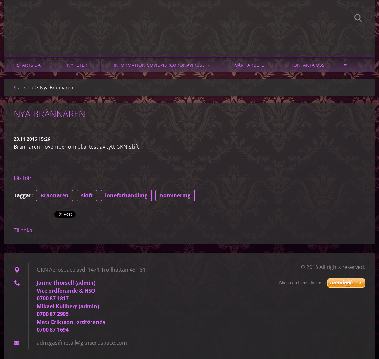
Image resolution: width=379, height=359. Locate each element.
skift (87, 195)
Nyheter (77, 65)
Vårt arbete (249, 65)
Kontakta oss (307, 65)
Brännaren (54, 195)
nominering (175, 195)
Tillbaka (23, 230)
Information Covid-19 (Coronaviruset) (161, 65)
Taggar (22, 195)
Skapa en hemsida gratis (302, 282)
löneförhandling (126, 195)
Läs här (23, 177)
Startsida (29, 65)
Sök (358, 19)
